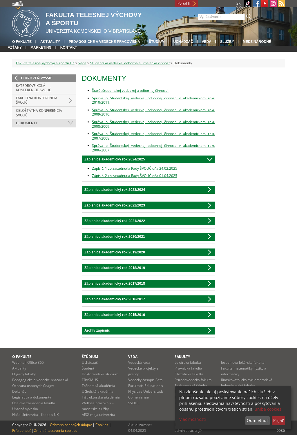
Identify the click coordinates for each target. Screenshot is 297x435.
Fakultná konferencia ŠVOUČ (36, 100)
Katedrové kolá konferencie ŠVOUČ (33, 88)
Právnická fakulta (188, 368)
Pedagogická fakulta (191, 385)
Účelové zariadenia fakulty (33, 403)
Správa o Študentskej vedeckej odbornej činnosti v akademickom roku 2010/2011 (153, 100)
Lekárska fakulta (188, 362)
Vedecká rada (139, 362)
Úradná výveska (25, 408)
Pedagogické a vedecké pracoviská (104, 42)
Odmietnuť (257, 420)
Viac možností (192, 419)
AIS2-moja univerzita (98, 414)
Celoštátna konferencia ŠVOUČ (39, 113)
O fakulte (22, 42)
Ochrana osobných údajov (33, 385)
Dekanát (19, 391)
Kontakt (68, 47)
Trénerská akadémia (98, 385)
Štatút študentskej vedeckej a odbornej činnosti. (130, 90)
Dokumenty (27, 122)
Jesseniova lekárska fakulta (243, 362)
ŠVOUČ (134, 403)
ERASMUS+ (91, 379)
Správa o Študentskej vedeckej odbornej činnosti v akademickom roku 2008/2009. (153, 124)
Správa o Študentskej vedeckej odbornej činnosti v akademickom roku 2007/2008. (153, 136)
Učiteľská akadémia (97, 391)
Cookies (101, 424)
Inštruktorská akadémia (101, 397)
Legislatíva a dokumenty (31, 397)
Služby (227, 42)
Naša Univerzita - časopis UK (35, 414)
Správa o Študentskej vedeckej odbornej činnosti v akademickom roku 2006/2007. (153, 148)
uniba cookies (268, 409)
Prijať (278, 420)
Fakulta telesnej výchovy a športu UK (45, 63)
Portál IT (184, 3)
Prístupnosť (21, 430)
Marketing (41, 47)
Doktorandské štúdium (100, 374)
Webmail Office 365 (28, 362)
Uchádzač (90, 362)
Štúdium (157, 42)
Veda (206, 42)
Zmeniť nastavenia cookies (55, 430)
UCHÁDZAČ (183, 42)
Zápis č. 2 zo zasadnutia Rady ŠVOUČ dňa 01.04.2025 (134, 175)
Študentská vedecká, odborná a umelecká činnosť (130, 63)
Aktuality (50, 42)
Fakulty (182, 356)
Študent (88, 368)
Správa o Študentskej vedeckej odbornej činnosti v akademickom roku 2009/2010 (153, 112)
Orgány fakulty (24, 374)
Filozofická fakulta (189, 374)
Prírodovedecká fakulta (193, 379)
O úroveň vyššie (36, 78)
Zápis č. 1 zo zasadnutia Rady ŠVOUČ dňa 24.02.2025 (134, 168)
